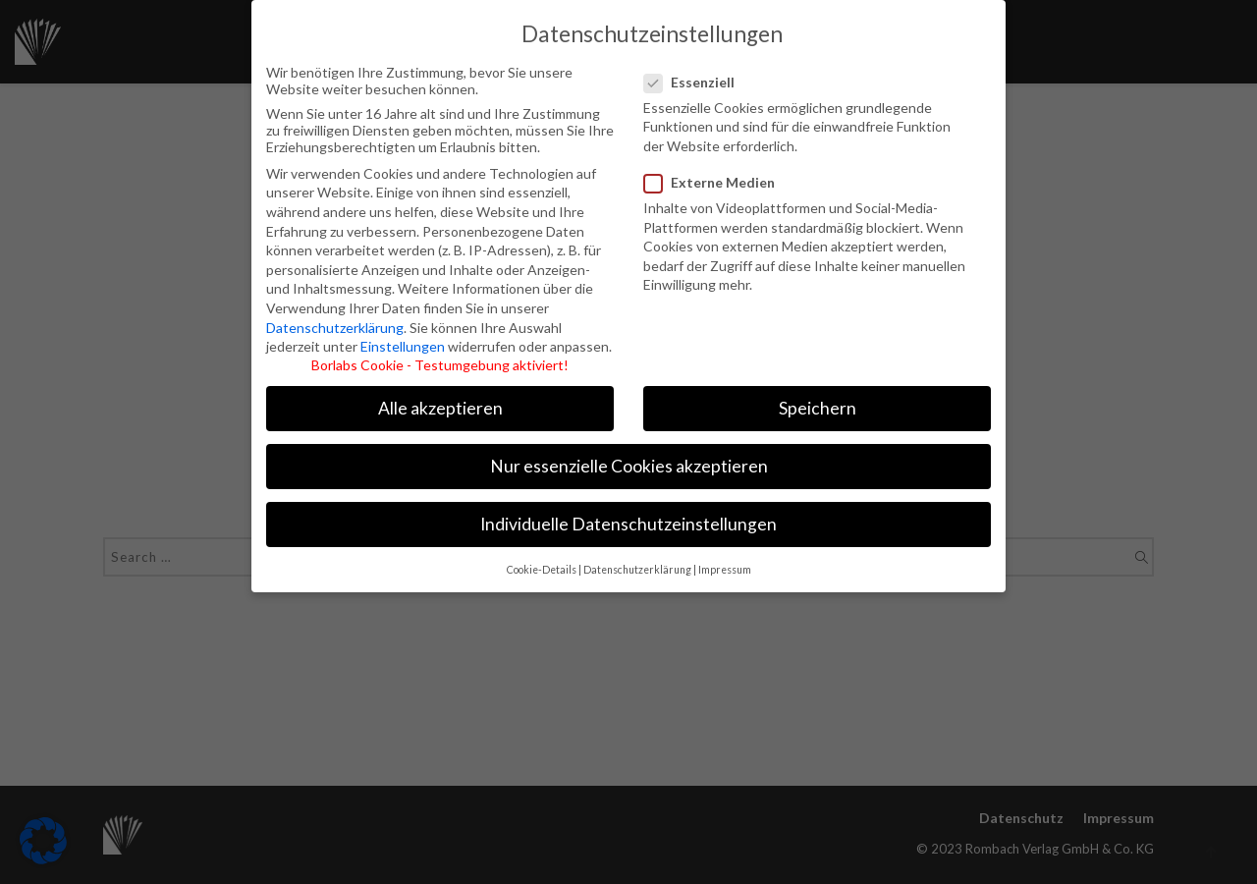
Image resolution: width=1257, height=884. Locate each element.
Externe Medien (711, 177)
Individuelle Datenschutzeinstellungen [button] (628, 520)
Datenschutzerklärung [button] (637, 565)
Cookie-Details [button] (541, 565)
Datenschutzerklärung (335, 322)
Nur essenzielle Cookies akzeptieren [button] (629, 462)
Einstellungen (402, 341)
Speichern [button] (817, 403)
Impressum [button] (724, 565)
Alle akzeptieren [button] (440, 403)
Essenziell (698, 77)
